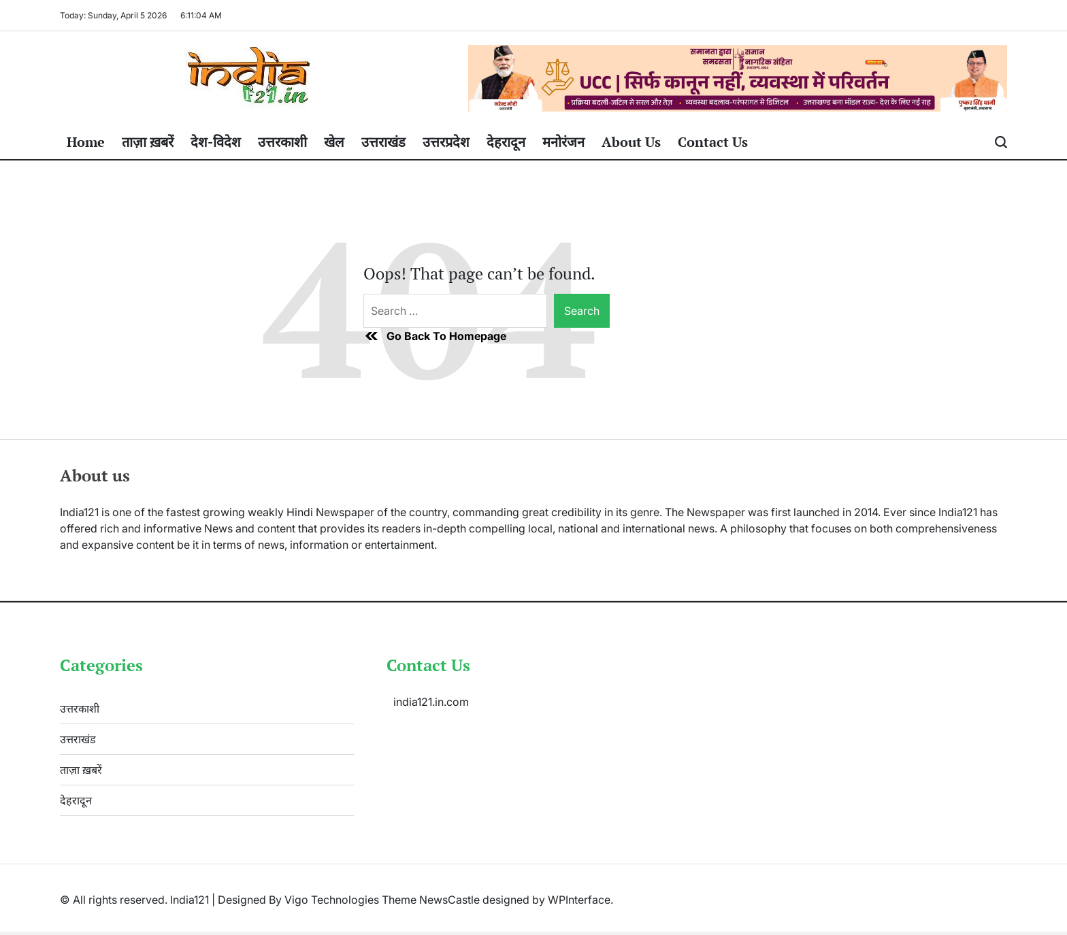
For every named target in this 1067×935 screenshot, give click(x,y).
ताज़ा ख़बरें (148, 142)
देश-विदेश (216, 142)
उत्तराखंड (383, 142)
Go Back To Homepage (434, 336)
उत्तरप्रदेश (446, 142)
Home (86, 142)
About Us (631, 142)
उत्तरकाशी (282, 142)
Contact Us (713, 142)
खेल (334, 142)
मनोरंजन (563, 142)
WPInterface (579, 899)
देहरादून (506, 142)
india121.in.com (431, 702)
